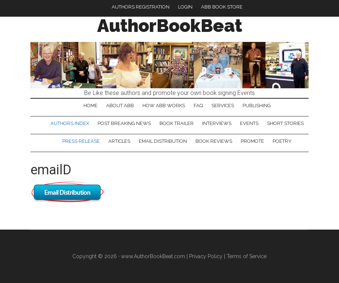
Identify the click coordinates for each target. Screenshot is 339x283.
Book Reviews (213, 141)
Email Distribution (163, 141)
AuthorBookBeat (169, 25)
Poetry (282, 141)
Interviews (216, 123)
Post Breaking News (124, 123)
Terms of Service (247, 256)
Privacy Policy (206, 256)
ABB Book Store (222, 7)
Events (249, 123)
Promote (252, 141)
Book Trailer (176, 123)
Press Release (81, 141)
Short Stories (285, 123)
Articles (119, 141)
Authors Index (69, 123)
